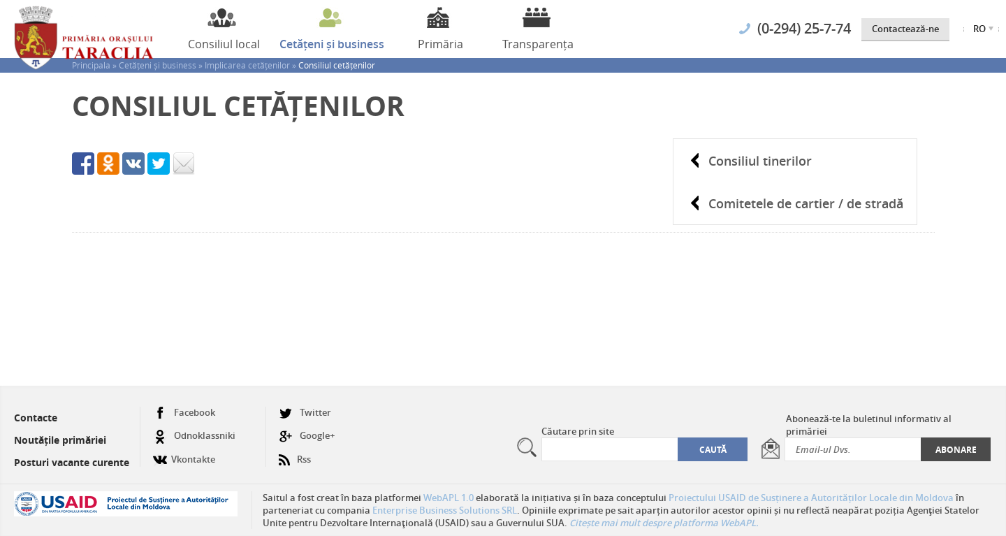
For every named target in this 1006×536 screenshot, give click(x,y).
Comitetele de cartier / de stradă (805, 203)
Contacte (35, 417)
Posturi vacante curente (71, 462)
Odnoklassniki (194, 436)
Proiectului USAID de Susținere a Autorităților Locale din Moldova (811, 497)
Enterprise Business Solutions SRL (444, 510)
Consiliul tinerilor (760, 160)
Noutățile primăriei (60, 440)
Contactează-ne (905, 28)
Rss (295, 453)
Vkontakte (184, 453)
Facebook (184, 413)
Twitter (305, 413)
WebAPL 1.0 (448, 497)
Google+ (307, 436)
